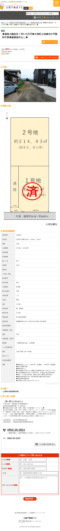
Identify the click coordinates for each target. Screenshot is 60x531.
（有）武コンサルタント (13, 401)
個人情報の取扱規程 (19, 513)
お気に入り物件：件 (52, 17)
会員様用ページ (34, 513)
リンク (45, 513)
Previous (6, 86)
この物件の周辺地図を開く (10, 391)
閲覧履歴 (38, 17)
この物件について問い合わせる (48, 57)
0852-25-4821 (16, 429)
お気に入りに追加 (51, 42)
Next (53, 86)
